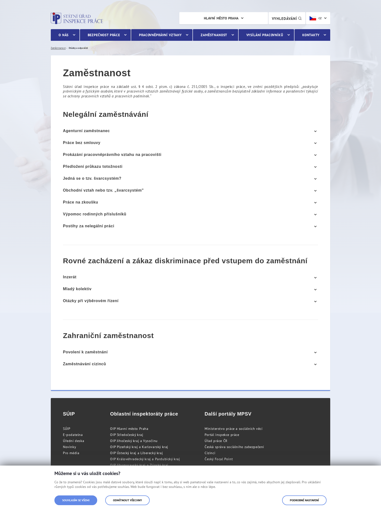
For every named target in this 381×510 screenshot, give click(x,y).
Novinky (69, 447)
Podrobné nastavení (304, 500)
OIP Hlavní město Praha (129, 428)
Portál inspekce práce (222, 435)
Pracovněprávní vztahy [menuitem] (160, 35)
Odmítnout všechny (127, 500)
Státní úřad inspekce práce (77, 18)
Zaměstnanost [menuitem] (214, 35)
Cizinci (210, 453)
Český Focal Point (219, 459)
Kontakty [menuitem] (311, 35)
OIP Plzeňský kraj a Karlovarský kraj (139, 447)
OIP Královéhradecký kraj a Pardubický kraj (145, 459)
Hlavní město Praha (221, 18)
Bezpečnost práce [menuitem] (104, 35)
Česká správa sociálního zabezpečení (234, 447)
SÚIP (66, 428)
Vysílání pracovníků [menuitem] (264, 35)
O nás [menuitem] (64, 35)
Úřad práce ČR (216, 441)
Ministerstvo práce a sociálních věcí (234, 428)
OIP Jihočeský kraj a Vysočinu (133, 441)
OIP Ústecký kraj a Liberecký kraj (136, 453)
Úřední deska (73, 441)
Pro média (71, 453)
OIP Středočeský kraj (126, 435)
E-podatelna (73, 435)
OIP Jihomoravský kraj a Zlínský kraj (139, 465)
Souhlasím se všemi (75, 500)
